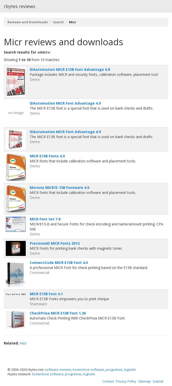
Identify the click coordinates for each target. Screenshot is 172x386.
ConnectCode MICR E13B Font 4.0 (59, 262)
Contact (108, 381)
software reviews (58, 369)
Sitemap (144, 381)
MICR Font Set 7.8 (45, 219)
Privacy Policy (126, 381)
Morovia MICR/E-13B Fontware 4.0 (59, 187)
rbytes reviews (19, 6)
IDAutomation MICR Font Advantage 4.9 (65, 103)
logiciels (130, 369)
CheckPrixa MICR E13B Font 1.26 (58, 313)
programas (114, 369)
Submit (158, 381)
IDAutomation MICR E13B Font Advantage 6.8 (70, 69)
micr (23, 343)
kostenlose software (88, 369)
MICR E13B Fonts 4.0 (47, 156)
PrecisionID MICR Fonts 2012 (55, 243)
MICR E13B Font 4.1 (46, 293)
